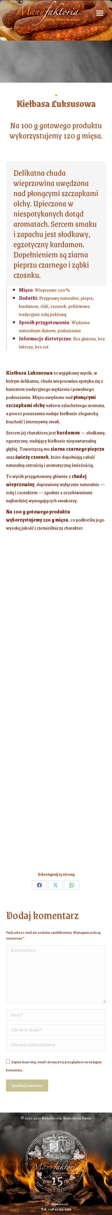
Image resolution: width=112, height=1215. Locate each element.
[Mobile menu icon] (99, 13)
